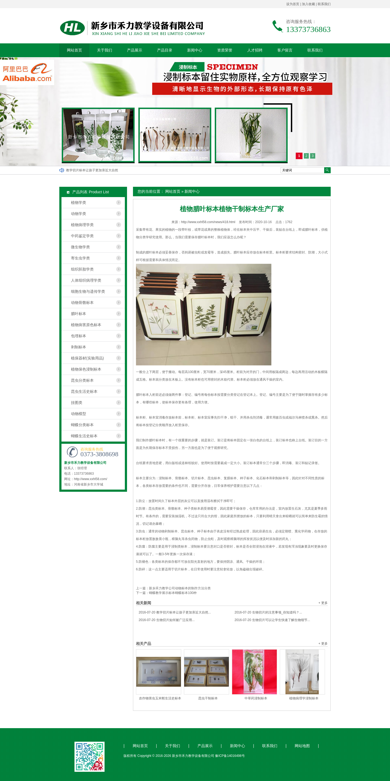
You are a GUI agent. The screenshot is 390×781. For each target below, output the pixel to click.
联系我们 (324, 4)
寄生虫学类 (80, 258)
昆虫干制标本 (208, 698)
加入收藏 (308, 4)
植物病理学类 (82, 225)
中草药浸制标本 (256, 698)
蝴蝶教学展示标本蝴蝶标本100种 (173, 593)
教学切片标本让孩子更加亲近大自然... (175, 612)
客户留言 (284, 50)
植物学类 (78, 202)
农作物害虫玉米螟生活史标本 (160, 698)
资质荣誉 (224, 50)
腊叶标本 (78, 313)
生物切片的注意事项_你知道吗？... (268, 612)
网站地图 (302, 746)
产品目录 (164, 50)
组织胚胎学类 (82, 269)
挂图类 (76, 402)
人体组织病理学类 (86, 280)
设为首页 (292, 4)
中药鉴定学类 (82, 236)
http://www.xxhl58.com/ (90, 479)
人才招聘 (254, 50)
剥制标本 (78, 347)
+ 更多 (323, 603)
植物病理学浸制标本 (303, 698)
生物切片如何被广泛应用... (167, 620)
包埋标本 (78, 336)
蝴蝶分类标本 (82, 425)
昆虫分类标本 (82, 380)
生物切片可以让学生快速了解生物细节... (272, 620)
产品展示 (134, 50)
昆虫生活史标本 (84, 391)
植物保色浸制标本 (86, 369)
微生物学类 (80, 247)
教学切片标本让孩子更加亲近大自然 (92, 170)
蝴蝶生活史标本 (84, 436)
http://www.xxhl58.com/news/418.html (208, 222)
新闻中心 (194, 50)
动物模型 (78, 414)
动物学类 (78, 213)
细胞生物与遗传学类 (88, 291)
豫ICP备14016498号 (230, 756)
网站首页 (74, 50)
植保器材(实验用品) (87, 358)
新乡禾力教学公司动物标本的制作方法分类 (180, 588)
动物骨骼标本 (82, 302)
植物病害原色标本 (86, 325)
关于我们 (104, 50)
